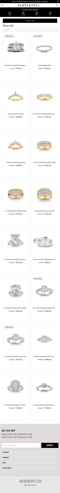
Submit (49, 445)
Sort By (30, 30)
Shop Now (45, 1)
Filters (30, 21)
